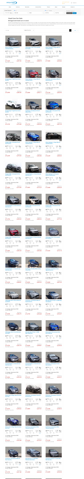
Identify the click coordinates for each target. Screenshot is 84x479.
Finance (48, 7)
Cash (46, 10)
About (56, 7)
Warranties (27, 7)
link (14, 462)
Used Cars (18, 7)
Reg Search (72, 11)
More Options (69, 13)
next (75, 30)
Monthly (50, 10)
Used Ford (10, 430)
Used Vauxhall (11, 431)
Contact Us (73, 7)
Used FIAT (10, 436)
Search (74, 13)
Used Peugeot (11, 435)
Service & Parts (38, 7)
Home (10, 7)
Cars (15, 10)
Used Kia (10, 437)
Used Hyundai (11, 439)
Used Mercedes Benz (12, 438)
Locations (24, 429)
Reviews (63, 7)
